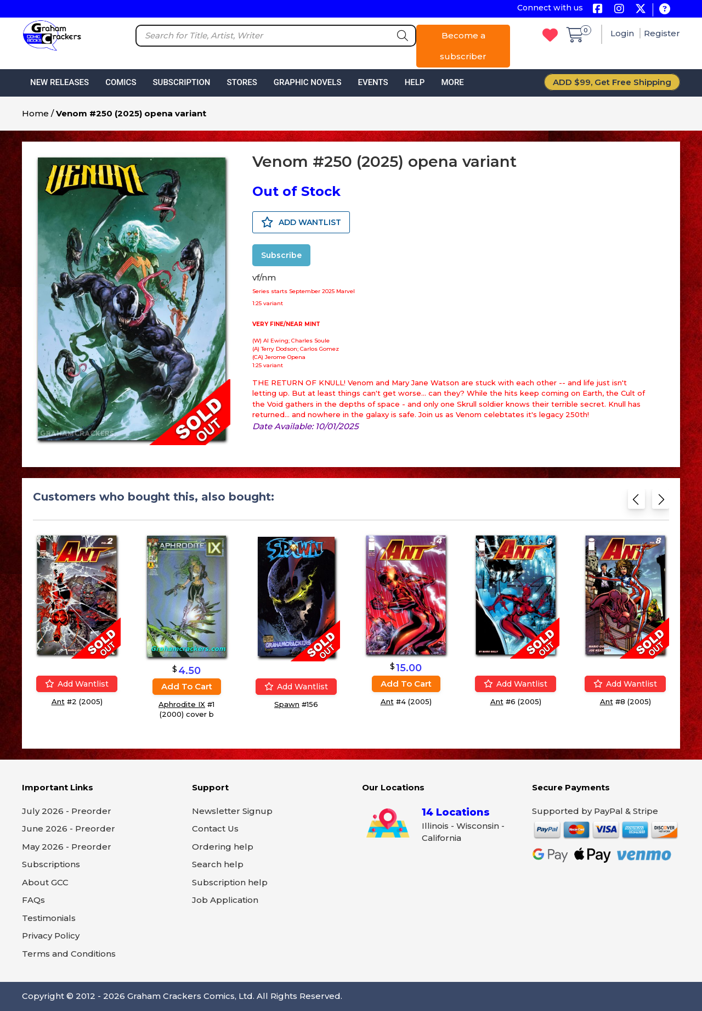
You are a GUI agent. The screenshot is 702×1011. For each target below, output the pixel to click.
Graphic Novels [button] (308, 82)
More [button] (452, 82)
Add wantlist (77, 684)
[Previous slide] (636, 502)
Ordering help (222, 846)
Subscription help (230, 882)
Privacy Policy (51, 935)
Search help (218, 864)
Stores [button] (242, 82)
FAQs (33, 900)
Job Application (225, 900)
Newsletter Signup (232, 811)
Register (662, 33)
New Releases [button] (59, 82)
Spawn (286, 704)
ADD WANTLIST (301, 222)
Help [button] (415, 82)
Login (623, 33)
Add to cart (186, 686)
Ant (58, 701)
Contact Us (215, 828)
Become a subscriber (463, 45)
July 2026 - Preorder (66, 811)
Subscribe (281, 255)
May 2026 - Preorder (66, 846)
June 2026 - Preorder (68, 828)
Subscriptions (51, 864)
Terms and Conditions (69, 953)
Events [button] (373, 82)
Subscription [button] (182, 82)
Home (35, 113)
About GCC (45, 882)
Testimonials (49, 918)
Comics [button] (120, 82)
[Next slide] (660, 502)
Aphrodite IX (181, 704)
